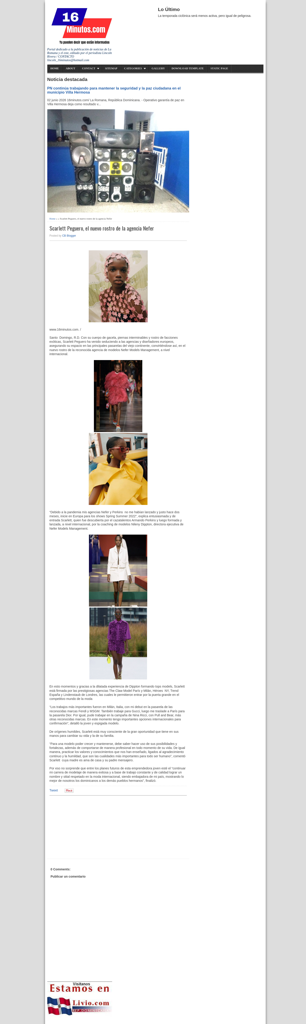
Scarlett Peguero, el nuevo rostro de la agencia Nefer (102, 228)
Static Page (219, 68)
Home (54, 68)
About (70, 68)
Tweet (54, 790)
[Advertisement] (84, 826)
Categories (133, 68)
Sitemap (111, 68)
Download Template (188, 68)
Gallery (158, 68)
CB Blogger (69, 235)
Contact (88, 68)
